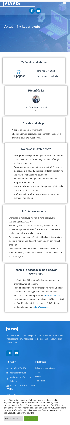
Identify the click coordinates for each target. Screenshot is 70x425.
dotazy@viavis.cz (41, 307)
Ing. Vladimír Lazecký (36, 107)
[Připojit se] (19, 72)
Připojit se (18, 76)
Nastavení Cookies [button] (13, 418)
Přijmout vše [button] (31, 418)
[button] (64, 3)
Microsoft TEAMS (52, 295)
